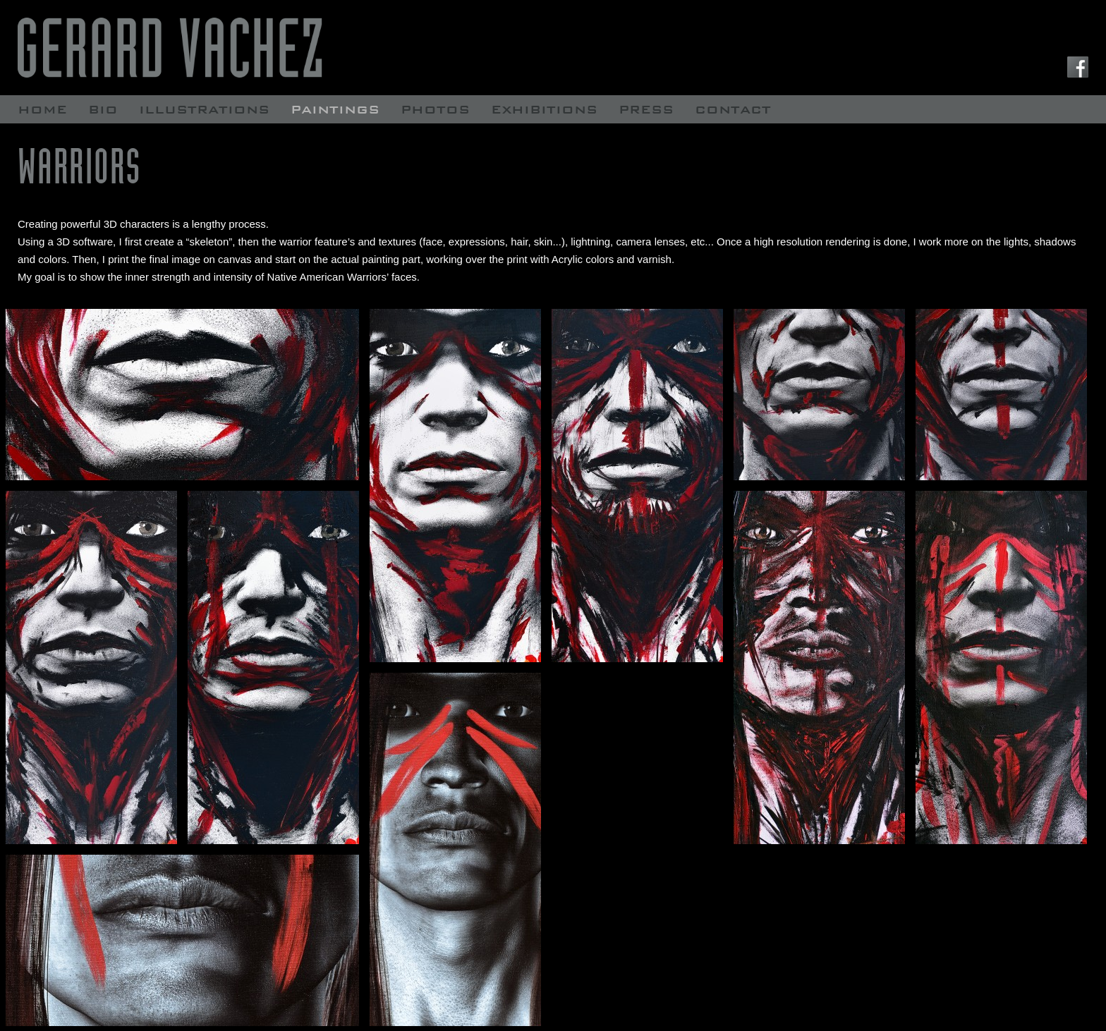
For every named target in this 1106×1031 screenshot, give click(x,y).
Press (646, 109)
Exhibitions (544, 109)
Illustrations (204, 109)
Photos (435, 109)
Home (42, 109)
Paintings (335, 109)
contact (733, 109)
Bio (103, 109)
